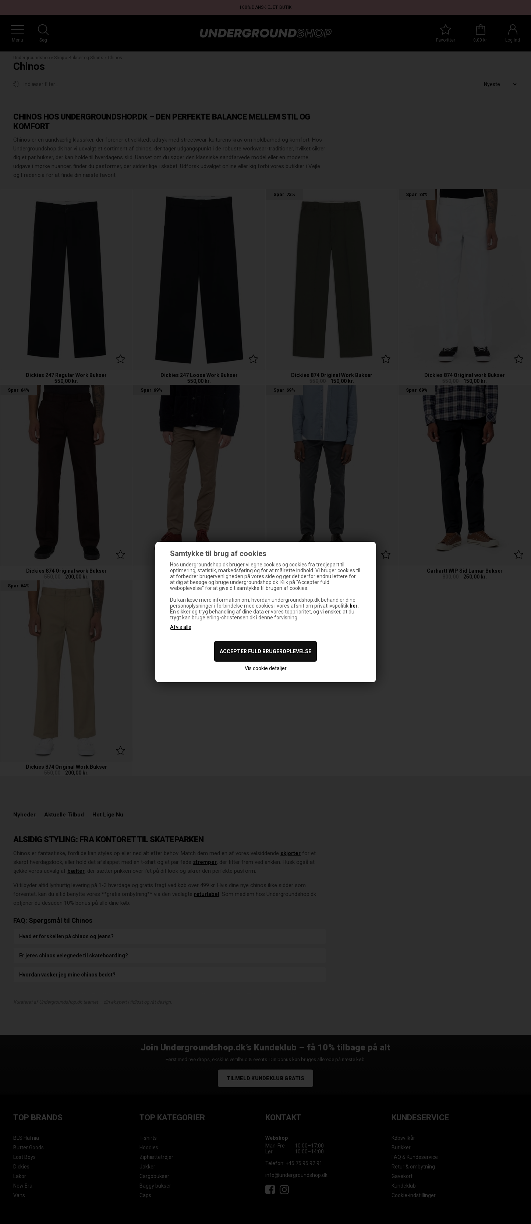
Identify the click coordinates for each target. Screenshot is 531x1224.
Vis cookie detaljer (266, 668)
